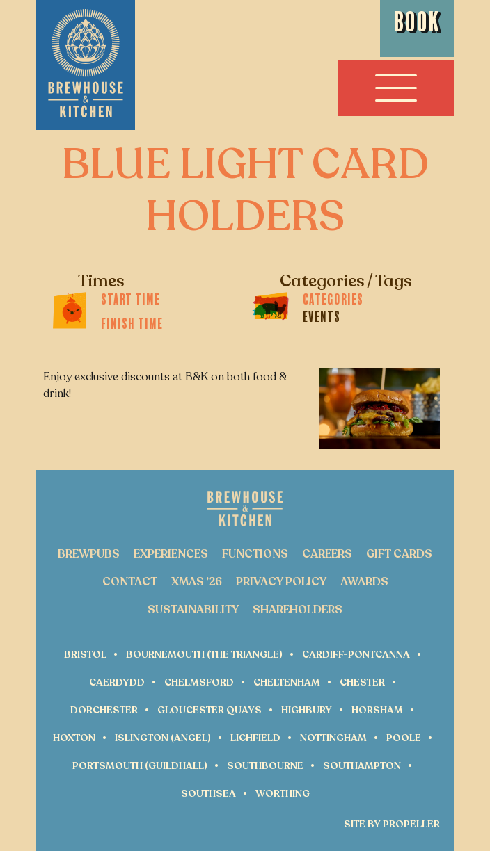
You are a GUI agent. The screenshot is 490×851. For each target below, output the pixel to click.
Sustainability (193, 609)
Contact (129, 582)
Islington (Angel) (163, 738)
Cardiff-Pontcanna (356, 654)
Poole (403, 738)
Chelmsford (199, 682)
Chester (362, 682)
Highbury (306, 710)
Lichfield (255, 738)
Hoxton (74, 738)
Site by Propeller (392, 824)
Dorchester (104, 710)
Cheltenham (286, 682)
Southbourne (265, 765)
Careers (327, 554)
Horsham (377, 710)
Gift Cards (399, 554)
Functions (255, 554)
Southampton (362, 765)
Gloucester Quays (209, 710)
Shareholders (297, 609)
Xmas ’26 (196, 582)
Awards (364, 582)
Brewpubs (89, 554)
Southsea (208, 793)
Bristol (85, 654)
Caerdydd (117, 682)
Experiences (171, 554)
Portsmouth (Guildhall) (139, 765)
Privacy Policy (281, 582)
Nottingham (333, 738)
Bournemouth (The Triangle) (204, 654)
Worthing (282, 793)
